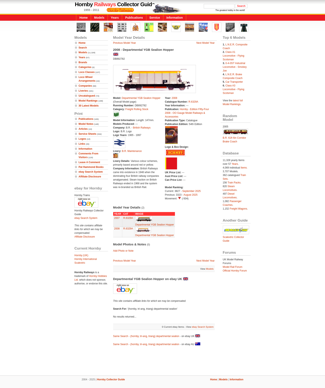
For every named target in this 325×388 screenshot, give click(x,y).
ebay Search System (91, 171)
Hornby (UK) (81, 255)
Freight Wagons (238, 208)
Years (115, 17)
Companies (85, 85)
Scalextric (79, 262)
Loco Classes (87, 72)
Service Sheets (87, 133)
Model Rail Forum (233, 267)
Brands (83, 62)
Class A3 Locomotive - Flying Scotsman (233, 89)
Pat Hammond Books (91, 167)
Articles (83, 128)
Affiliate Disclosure (90, 176)
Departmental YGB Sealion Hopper (141, 98)
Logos (82, 138)
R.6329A (193, 101)
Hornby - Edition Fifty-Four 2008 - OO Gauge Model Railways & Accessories (187, 113)
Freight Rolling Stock (136, 109)
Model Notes (86, 123)
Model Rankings (88, 100)
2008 (174, 98)
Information (174, 17)
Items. (244, 167)
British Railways (142, 127)
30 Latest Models (89, 105)
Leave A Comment (89, 162)
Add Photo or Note (123, 250)
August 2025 (191, 194)
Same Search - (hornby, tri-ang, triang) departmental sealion (146, 336)
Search (83, 47)
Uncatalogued (87, 95)
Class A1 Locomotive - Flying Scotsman (233, 56)
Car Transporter (234, 81)
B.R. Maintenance (132, 151)
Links (82, 143)
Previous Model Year (124, 42)
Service (154, 17)
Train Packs (234, 182)
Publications (134, 17)
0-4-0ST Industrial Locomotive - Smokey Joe (235, 67)
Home (83, 17)
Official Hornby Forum (235, 270)
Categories (85, 67)
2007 (117, 218)
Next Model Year (205, 42)
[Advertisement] (162, 361)
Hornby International (85, 259)
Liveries (83, 90)
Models (99, 17)
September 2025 (191, 191)
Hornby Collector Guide (111, 379)
